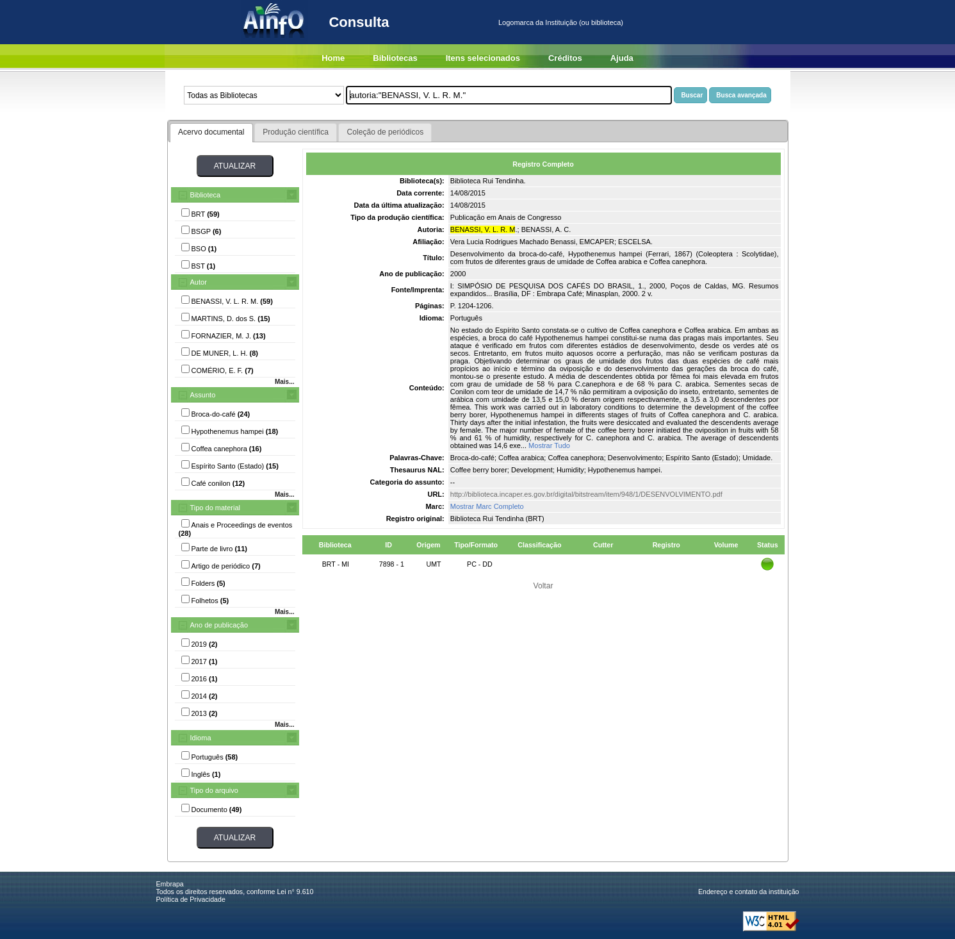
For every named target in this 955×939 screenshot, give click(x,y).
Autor (198, 282)
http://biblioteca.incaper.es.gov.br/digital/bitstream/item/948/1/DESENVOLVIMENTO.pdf (586, 494)
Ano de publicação (219, 625)
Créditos (565, 58)
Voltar (543, 585)
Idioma (200, 738)
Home (333, 58)
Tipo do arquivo (214, 790)
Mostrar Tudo (549, 445)
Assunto (203, 395)
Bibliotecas (395, 58)
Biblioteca (205, 195)
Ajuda (621, 58)
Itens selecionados (483, 58)
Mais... (285, 381)
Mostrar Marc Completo (487, 506)
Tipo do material (215, 507)
